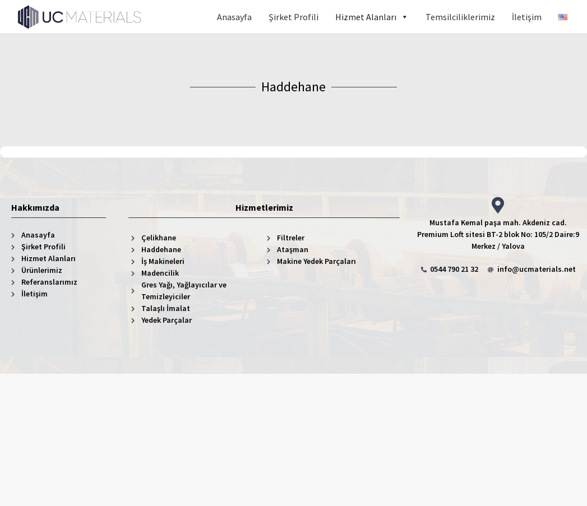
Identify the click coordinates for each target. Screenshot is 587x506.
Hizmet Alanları (372, 17)
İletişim (527, 16)
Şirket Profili (293, 16)
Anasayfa (234, 16)
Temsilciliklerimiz (460, 16)
